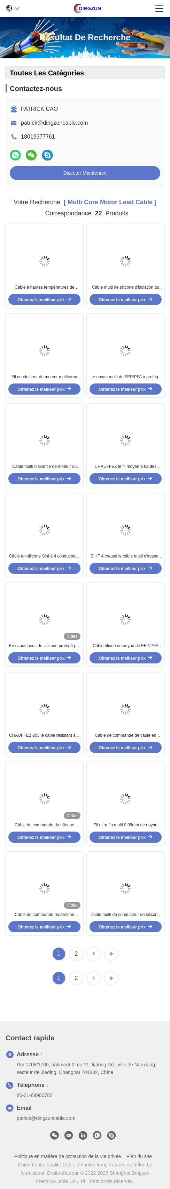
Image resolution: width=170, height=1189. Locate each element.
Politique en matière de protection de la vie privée (67, 1156)
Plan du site (139, 1156)
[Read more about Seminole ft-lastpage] (111, 978)
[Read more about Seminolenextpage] (93, 978)
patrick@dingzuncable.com (54, 123)
